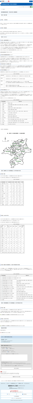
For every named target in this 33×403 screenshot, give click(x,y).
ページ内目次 (3, 9)
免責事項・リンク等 (20, 383)
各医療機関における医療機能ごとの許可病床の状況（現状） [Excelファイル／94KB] (13, 314)
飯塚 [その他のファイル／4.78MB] (7, 291)
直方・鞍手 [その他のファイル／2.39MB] (8, 293)
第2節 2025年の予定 (5, 215)
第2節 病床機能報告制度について (7, 54)
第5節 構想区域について (5, 89)
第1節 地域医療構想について (6, 40)
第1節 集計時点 (4, 19)
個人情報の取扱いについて (14, 383)
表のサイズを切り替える (16, 179)
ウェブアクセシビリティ (27, 383)
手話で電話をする (15, 390)
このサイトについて (3, 383)
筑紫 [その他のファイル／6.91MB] (7, 283)
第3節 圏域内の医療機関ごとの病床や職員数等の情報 (10, 264)
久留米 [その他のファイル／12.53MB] (8, 286)
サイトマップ (8, 383)
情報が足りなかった (12, 348)
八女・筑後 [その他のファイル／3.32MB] (8, 288)
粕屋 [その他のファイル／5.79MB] (7, 280)
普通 (7, 348)
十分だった (3, 348)
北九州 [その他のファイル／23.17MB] (8, 296)
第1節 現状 (3, 307)
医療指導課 (2, 339)
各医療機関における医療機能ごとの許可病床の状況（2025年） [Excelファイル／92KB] (13, 325)
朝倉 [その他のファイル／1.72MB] (7, 285)
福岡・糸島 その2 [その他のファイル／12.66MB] (9, 278)
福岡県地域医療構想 (3, 52)
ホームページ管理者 (14, 365)
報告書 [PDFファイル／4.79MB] (6, 332)
